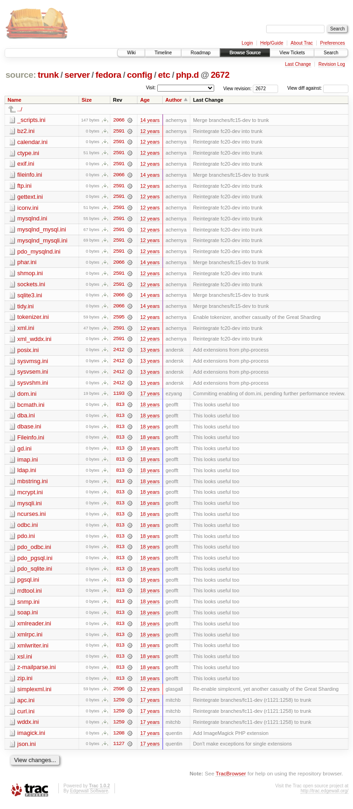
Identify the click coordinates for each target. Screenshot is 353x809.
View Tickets (292, 52)
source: (21, 75)
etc (164, 75)
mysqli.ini (29, 506)
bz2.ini (26, 130)
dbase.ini (29, 429)
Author (173, 100)
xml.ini (25, 329)
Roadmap (201, 52)
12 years (149, 131)
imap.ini (27, 462)
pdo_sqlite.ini (34, 572)
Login (247, 43)
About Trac (301, 43)
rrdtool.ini (29, 594)
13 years (149, 352)
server (77, 75)
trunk (48, 75)
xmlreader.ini (34, 627)
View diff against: (317, 88)
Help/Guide (271, 43)
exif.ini (25, 164)
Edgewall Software (89, 796)
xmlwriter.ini (33, 650)
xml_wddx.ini (34, 340)
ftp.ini (24, 186)
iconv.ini (28, 208)
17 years (149, 396)
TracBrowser (231, 779)
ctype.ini (28, 153)
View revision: (237, 88)
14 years (149, 120)
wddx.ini (28, 727)
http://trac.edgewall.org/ (324, 796)
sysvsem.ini (32, 373)
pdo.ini (26, 539)
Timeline (162, 52)
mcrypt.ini (30, 495)
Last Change (298, 64)
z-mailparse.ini (36, 672)
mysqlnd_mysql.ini (41, 230)
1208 (118, 738)
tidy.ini (25, 307)
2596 (118, 694)
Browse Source (245, 52)
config (139, 75)
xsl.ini (25, 661)
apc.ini (26, 705)
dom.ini (27, 396)
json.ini (26, 749)
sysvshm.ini (32, 384)
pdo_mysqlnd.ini (39, 252)
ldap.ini (26, 473)
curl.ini (26, 716)
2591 (118, 131)
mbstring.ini (32, 484)
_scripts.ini (31, 119)
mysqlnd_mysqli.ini (42, 241)
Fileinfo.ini (31, 440)
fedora (108, 75)
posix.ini (28, 351)
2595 (118, 319)
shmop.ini (30, 274)
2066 (118, 120)
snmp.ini (28, 605)
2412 (118, 352)
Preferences (332, 43)
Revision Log (332, 64)
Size (87, 100)
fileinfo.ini (29, 175)
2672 (220, 75)
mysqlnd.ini (32, 219)
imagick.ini (31, 738)
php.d (187, 75)
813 (120, 407)
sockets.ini (31, 285)
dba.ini (26, 418)
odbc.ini (27, 528)
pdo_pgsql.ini (35, 561)
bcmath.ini (31, 407)
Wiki (131, 52)
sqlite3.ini (29, 296)
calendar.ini (32, 142)
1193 (118, 396)
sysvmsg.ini (32, 362)
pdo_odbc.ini (34, 550)
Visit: (151, 87)
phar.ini (27, 263)
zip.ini (25, 683)
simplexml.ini (34, 694)
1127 (118, 749)
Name (15, 100)
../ (20, 109)
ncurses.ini (31, 517)
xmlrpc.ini (30, 639)
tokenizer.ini (33, 318)
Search (331, 52)
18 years (149, 407)
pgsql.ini (28, 583)
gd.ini (24, 451)
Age (145, 100)
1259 (118, 705)
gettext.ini (30, 197)
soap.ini (27, 616)
